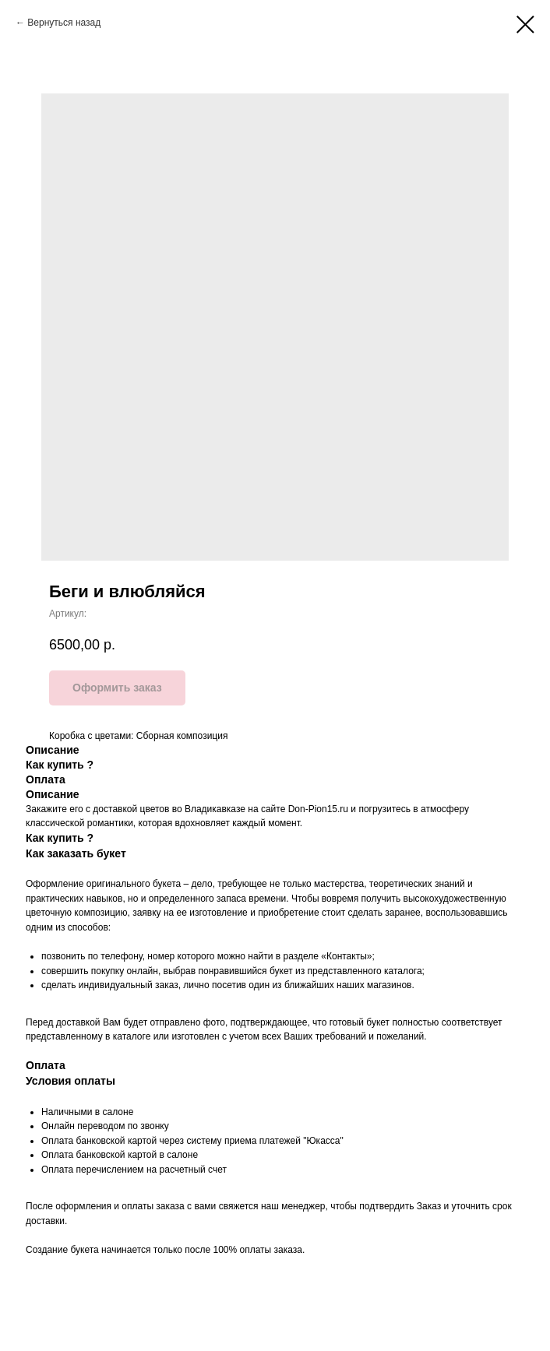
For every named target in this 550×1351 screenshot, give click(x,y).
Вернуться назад (63, 22)
